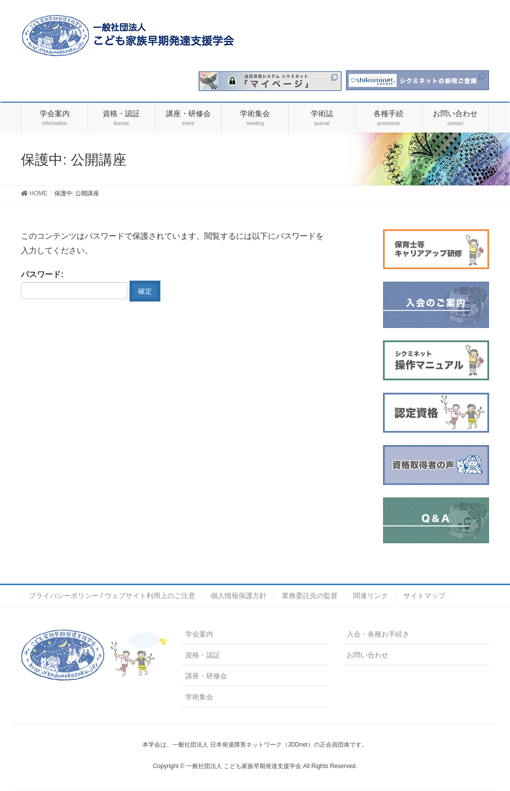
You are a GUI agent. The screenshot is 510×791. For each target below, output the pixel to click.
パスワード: (74, 284)
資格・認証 (202, 655)
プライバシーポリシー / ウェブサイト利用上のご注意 (112, 596)
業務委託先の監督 (310, 596)
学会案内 (199, 634)
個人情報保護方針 (238, 596)
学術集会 (199, 697)
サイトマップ (424, 596)
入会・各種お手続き (378, 634)
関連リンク (370, 596)
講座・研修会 (206, 676)
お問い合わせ (367, 655)
